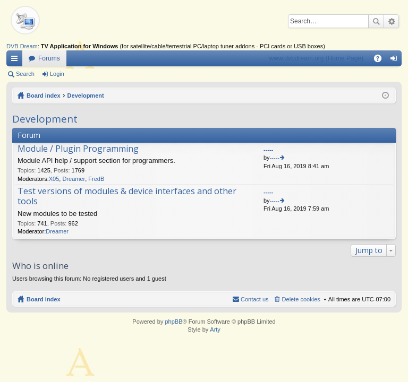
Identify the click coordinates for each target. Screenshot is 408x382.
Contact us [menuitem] (255, 299)
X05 (54, 179)
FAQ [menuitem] (381, 60)
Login (57, 74)
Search (376, 21)
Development (85, 95)
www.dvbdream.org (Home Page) (316, 58)
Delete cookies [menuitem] (301, 299)
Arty (215, 329)
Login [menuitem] (396, 60)
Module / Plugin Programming (78, 149)
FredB (96, 179)
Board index (44, 95)
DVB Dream (22, 46)
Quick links (16, 60)
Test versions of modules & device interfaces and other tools (127, 196)
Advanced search (391, 21)
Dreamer (73, 179)
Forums (49, 58)
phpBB (173, 321)
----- (268, 149)
